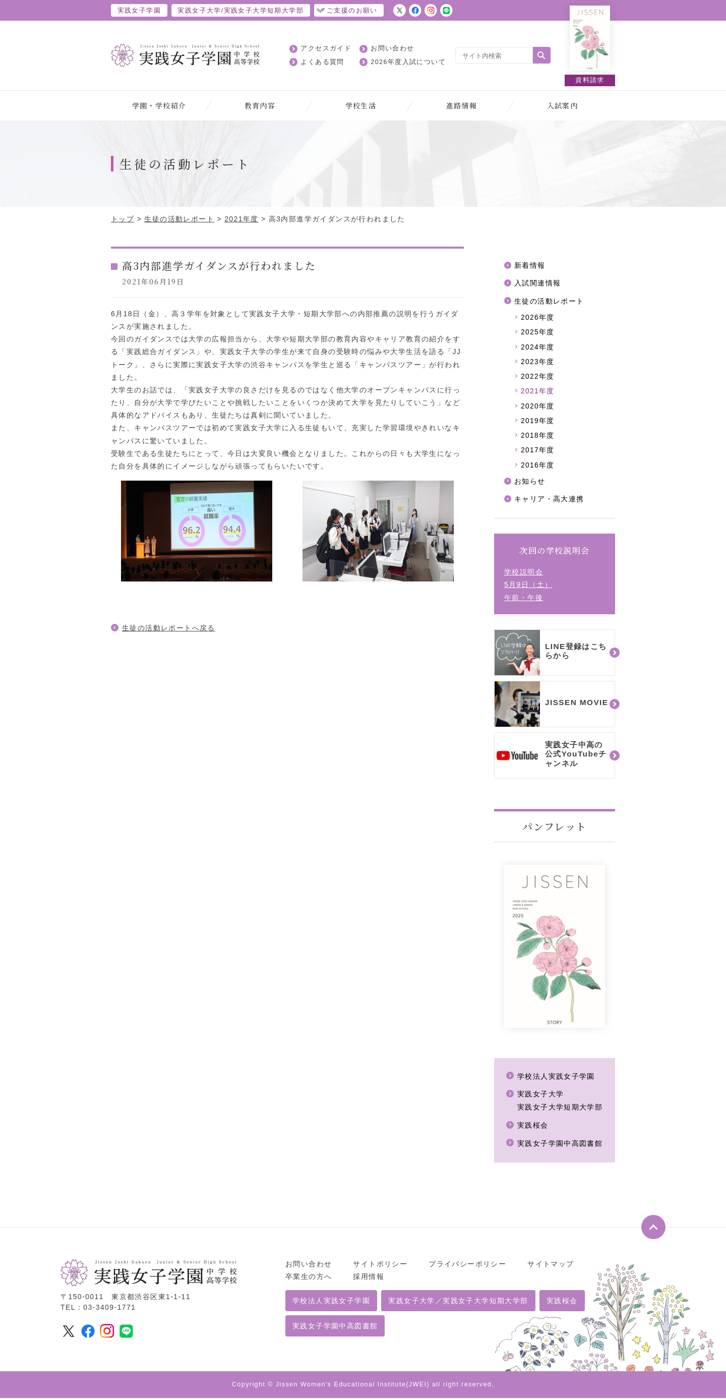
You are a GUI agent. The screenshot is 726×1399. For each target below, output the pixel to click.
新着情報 (530, 265)
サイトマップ (550, 1265)
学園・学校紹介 (159, 105)
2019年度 (538, 422)
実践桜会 (533, 1127)
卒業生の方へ (308, 1277)
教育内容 (260, 105)
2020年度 (538, 407)
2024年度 (538, 347)
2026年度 (538, 318)
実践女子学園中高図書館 (559, 1145)
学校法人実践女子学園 (556, 1079)
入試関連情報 (537, 283)
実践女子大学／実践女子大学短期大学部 (458, 1302)
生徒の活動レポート (179, 219)
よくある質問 (322, 62)
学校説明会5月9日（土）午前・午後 (528, 587)
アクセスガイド (325, 48)
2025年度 (538, 333)
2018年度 (538, 437)
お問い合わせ (392, 48)
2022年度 (538, 377)
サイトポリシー (380, 1265)
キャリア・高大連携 (549, 501)
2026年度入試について (408, 62)
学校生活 (361, 105)
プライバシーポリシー (467, 1265)
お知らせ (530, 484)
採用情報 (368, 1277)
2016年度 (538, 467)
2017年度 (538, 452)
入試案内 (562, 105)
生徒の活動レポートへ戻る (168, 628)
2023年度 (538, 363)
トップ (122, 219)
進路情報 (461, 105)
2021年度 (241, 219)
